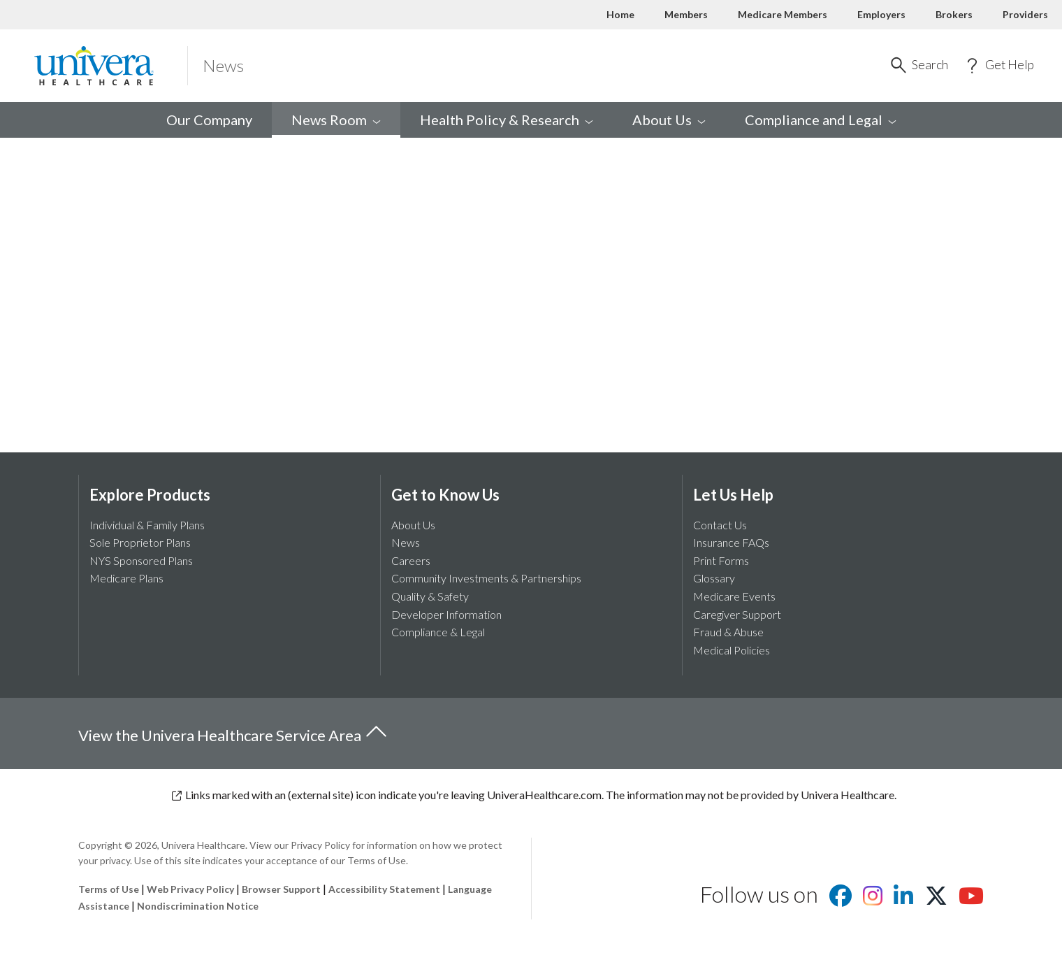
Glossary (714, 578)
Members (686, 14)
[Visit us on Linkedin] (903, 899)
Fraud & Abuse (728, 631)
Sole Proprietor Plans (140, 542)
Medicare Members (782, 14)
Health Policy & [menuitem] (506, 119)
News (405, 542)
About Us (413, 524)
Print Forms (721, 560)
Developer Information (446, 614)
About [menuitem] (669, 119)
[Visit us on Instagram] (872, 899)
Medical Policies (731, 650)
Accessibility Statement (384, 889)
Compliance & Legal (438, 631)
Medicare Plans (126, 578)
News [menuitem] (336, 119)
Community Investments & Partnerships (486, 578)
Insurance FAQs (731, 542)
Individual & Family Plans (147, 524)
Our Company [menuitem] (209, 119)
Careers (410, 560)
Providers (1025, 14)
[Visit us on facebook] (840, 899)
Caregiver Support (737, 614)
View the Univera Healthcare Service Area (233, 732)
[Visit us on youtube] (971, 899)
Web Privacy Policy (190, 889)
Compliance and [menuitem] (820, 119)
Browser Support (281, 889)
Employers (881, 14)
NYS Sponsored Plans (141, 560)
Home (620, 14)
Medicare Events (734, 596)
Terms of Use (108, 889)
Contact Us (720, 524)
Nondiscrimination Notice (198, 906)
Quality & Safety (430, 596)
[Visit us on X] (936, 899)
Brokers (954, 14)
